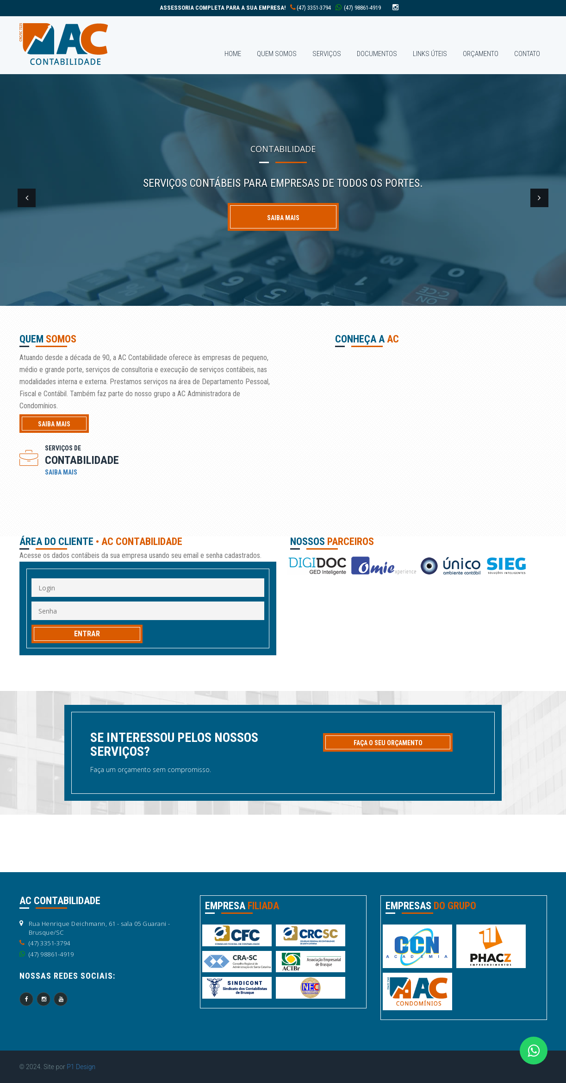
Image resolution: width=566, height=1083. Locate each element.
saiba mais (54, 424)
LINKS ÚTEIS (430, 54)
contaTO (527, 54)
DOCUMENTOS (377, 54)
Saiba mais (283, 218)
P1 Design (81, 1066)
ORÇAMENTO (480, 54)
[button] (28, 199)
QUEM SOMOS (277, 54)
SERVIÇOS (326, 54)
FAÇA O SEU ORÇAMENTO (388, 743)
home (232, 54)
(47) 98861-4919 (358, 7)
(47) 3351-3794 (245, 7)
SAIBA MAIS (61, 472)
